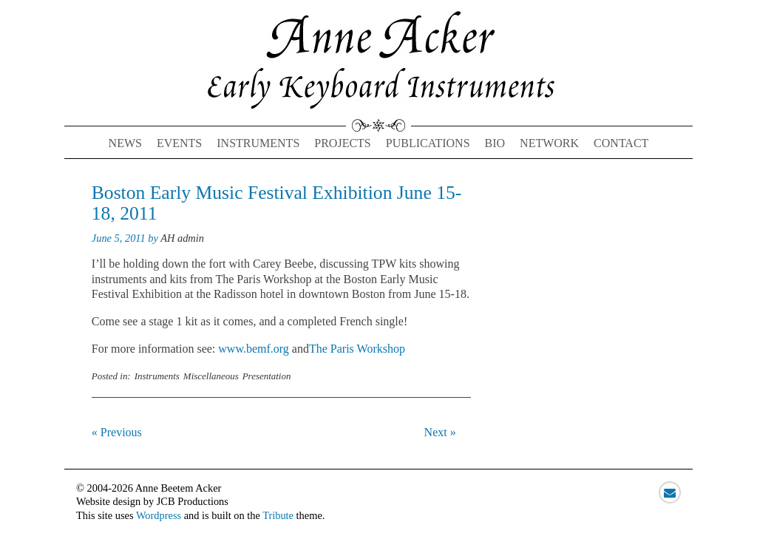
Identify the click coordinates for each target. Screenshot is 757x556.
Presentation (266, 376)
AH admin (182, 238)
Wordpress (158, 515)
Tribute (277, 515)
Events (179, 143)
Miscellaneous (211, 376)
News (125, 143)
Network (549, 143)
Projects (342, 143)
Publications (428, 143)
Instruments (258, 143)
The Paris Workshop (357, 348)
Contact (621, 143)
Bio (495, 143)
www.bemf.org (253, 348)
